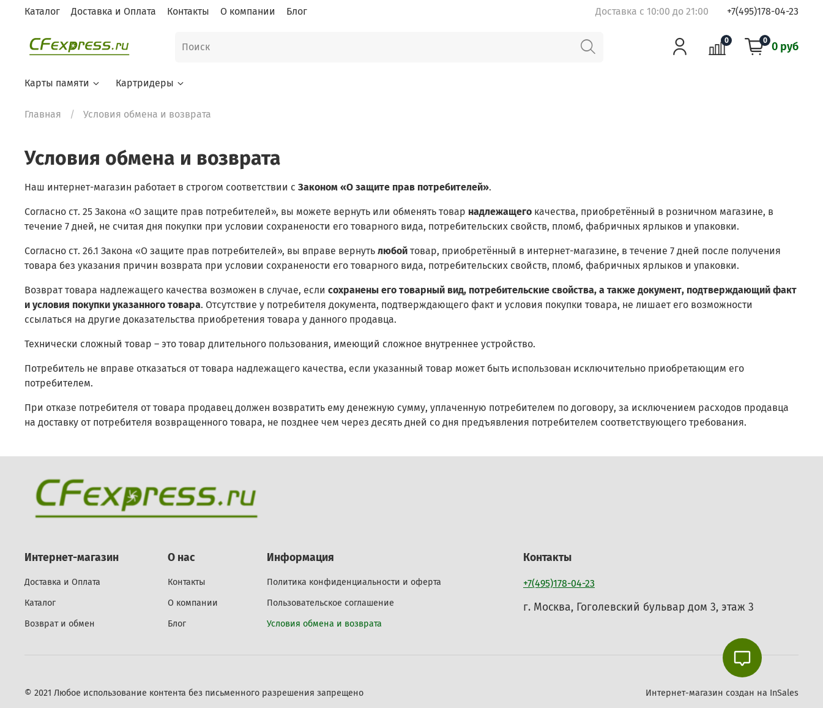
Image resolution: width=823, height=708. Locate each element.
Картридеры (150, 83)
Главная (42, 114)
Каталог (42, 11)
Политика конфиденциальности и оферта (354, 582)
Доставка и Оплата (113, 11)
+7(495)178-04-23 (763, 11)
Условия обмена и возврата (324, 624)
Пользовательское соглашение (330, 603)
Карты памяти (62, 83)
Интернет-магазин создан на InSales (722, 693)
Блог (296, 11)
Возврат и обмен (59, 624)
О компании (247, 11)
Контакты (188, 11)
